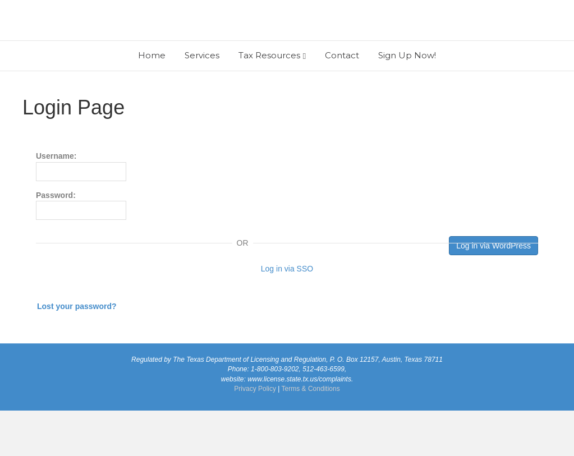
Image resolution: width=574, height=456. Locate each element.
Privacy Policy (255, 433)
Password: (81, 250)
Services (202, 100)
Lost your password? (77, 351)
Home (152, 100)
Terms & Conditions (311, 433)
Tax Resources (269, 100)
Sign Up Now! (407, 100)
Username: (81, 211)
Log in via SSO (287, 314)
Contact (342, 100)
